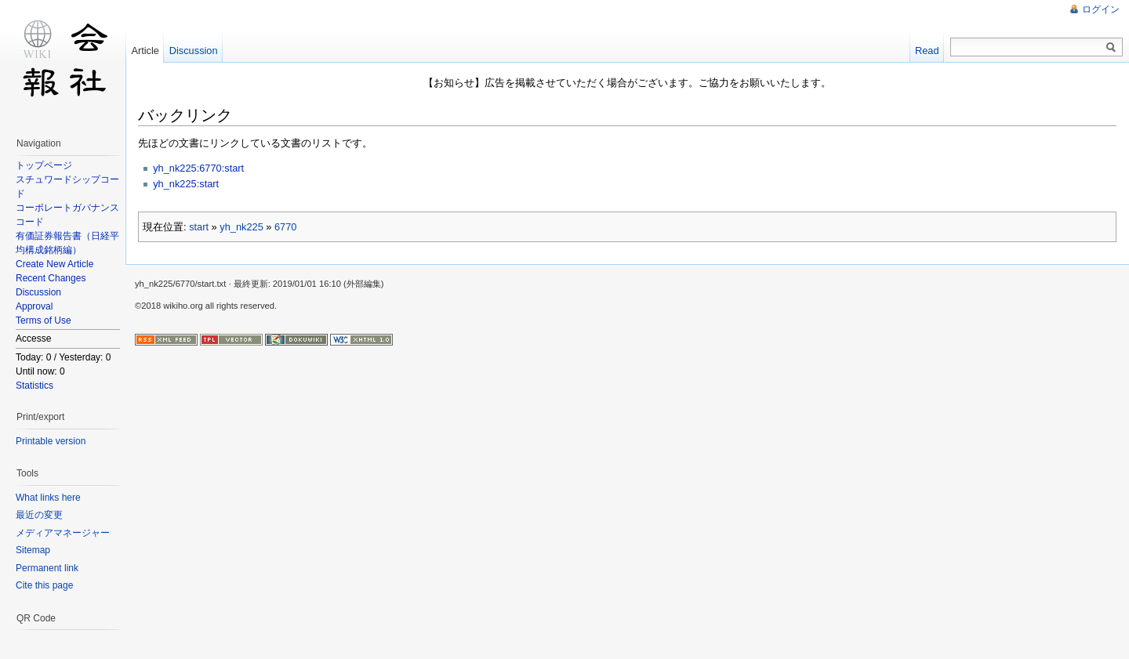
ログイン (1101, 9)
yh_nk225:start (186, 184)
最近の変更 (39, 514)
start (199, 227)
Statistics (34, 385)
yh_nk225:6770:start (198, 168)
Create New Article (54, 264)
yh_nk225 (241, 227)
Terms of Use (43, 320)
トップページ (44, 165)
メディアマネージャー (63, 532)
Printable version (50, 441)
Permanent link (47, 568)
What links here (48, 497)
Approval (34, 306)
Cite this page (44, 585)
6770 (285, 227)
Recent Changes (50, 278)
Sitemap (33, 550)
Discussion (38, 292)
